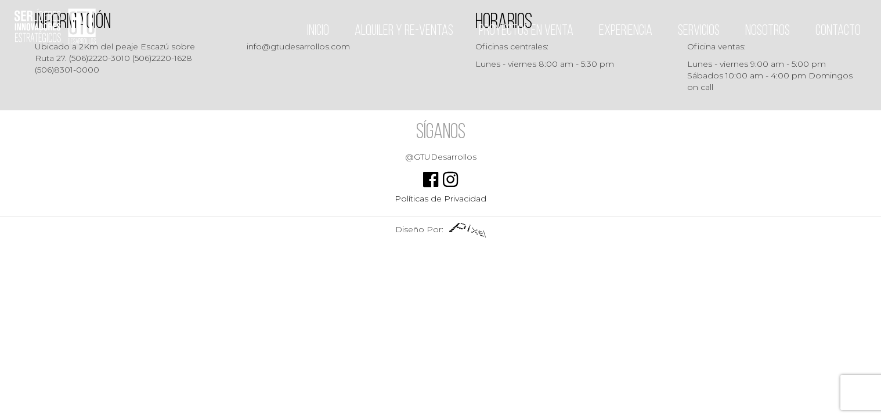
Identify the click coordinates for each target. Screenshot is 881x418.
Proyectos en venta (526, 31)
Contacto (838, 31)
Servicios (699, 31)
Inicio (318, 31)
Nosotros (767, 31)
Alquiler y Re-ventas (404, 31)
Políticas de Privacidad (440, 198)
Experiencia (625, 31)
